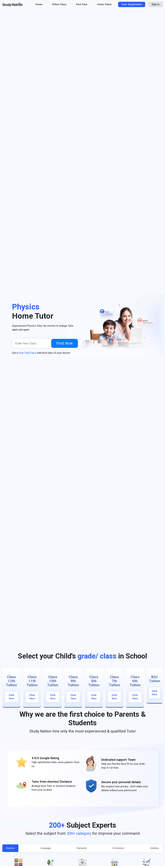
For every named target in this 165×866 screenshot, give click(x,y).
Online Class (59, 4)
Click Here (11, 697)
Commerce (117, 849)
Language (47, 849)
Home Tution (104, 4)
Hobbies (151, 849)
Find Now (64, 343)
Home (39, 4)
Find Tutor (81, 4)
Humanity (81, 849)
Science (13, 849)
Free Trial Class (27, 352)
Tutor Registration (131, 4)
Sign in (155, 4)
